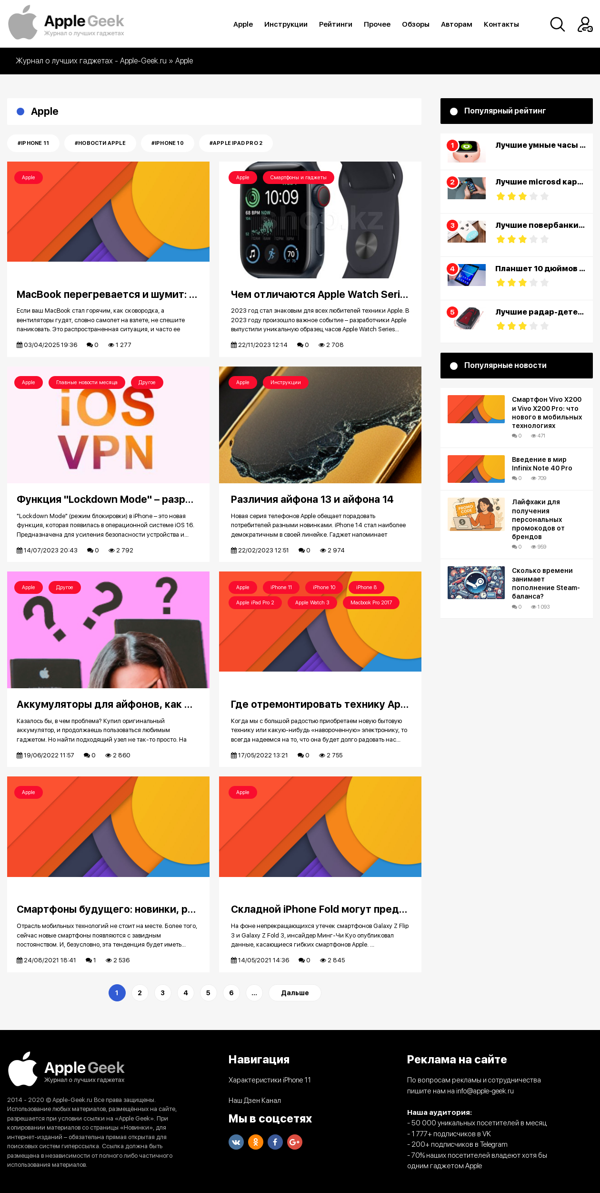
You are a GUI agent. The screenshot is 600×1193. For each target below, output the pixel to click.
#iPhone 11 (33, 143)
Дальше (295, 993)
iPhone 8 (366, 587)
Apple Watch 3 (312, 603)
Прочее (377, 24)
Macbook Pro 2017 (371, 603)
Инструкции (286, 24)
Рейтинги (335, 24)
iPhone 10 (324, 587)
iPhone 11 (281, 587)
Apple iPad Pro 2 (255, 603)
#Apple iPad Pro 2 (236, 143)
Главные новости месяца (87, 382)
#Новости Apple (100, 143)
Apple (243, 24)
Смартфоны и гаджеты (298, 177)
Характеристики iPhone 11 (270, 1080)
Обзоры (416, 24)
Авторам (456, 24)
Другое (147, 382)
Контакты (501, 24)
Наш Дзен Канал (255, 1100)
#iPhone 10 (167, 143)
